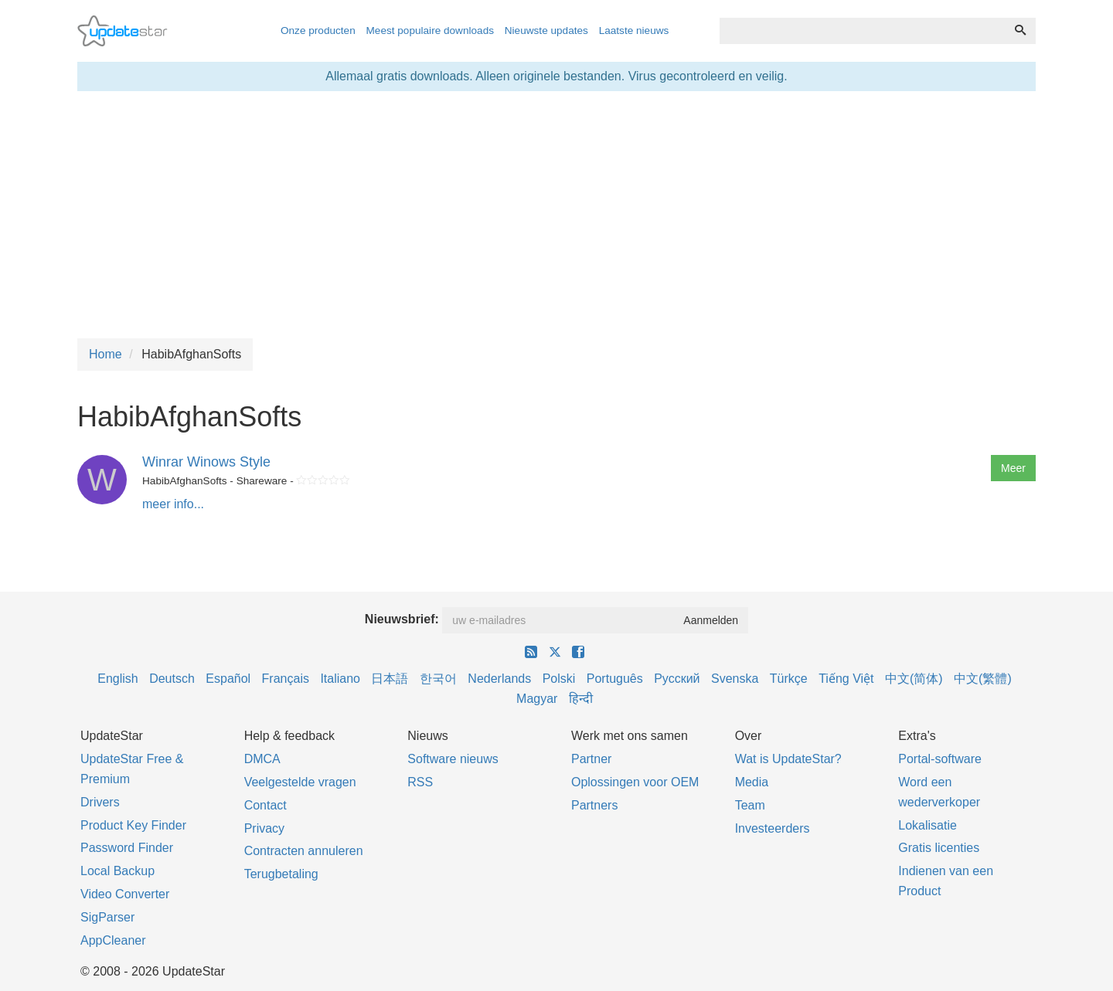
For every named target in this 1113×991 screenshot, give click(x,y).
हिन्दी (581, 698)
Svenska (734, 678)
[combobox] (863, 31)
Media (752, 782)
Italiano (340, 678)
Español (228, 678)
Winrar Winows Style (206, 462)
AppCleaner (113, 940)
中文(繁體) (983, 678)
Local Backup (117, 870)
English (117, 678)
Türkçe (789, 678)
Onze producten (318, 30)
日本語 (389, 678)
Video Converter (124, 894)
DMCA (262, 758)
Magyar (536, 698)
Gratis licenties (938, 847)
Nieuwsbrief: (402, 619)
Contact (265, 805)
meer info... (173, 504)
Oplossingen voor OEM (635, 782)
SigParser (107, 917)
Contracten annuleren (303, 850)
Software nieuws (452, 758)
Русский (676, 678)
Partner (591, 758)
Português (615, 678)
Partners (594, 805)
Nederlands (499, 678)
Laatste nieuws (634, 30)
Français (285, 678)
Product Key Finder (133, 825)
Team (750, 805)
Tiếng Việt (846, 678)
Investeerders (772, 828)
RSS (420, 782)
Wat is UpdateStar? (788, 758)
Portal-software (940, 758)
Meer (1013, 468)
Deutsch (172, 678)
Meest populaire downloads (430, 30)
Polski (559, 678)
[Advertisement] (556, 215)
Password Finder (126, 847)
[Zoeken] (1020, 31)
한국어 (438, 678)
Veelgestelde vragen (300, 782)
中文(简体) (914, 678)
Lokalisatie (927, 825)
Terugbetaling (281, 874)
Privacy (264, 828)
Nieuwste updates (546, 30)
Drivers (100, 802)
